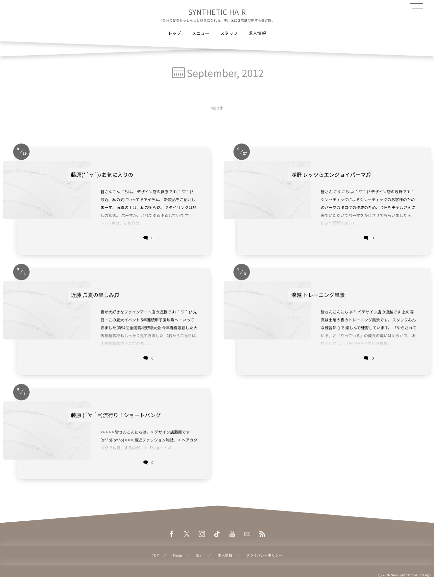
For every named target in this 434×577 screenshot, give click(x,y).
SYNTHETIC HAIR (217, 11)
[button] (416, 9)
